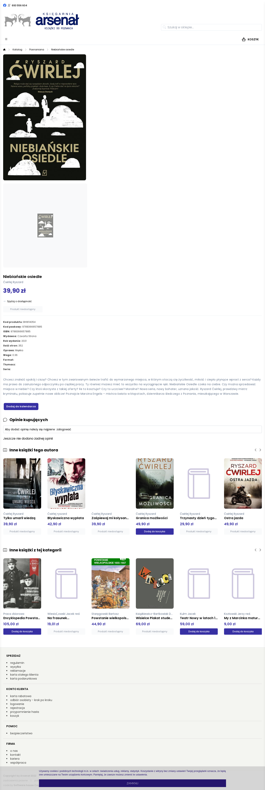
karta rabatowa (20, 696)
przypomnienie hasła (24, 712)
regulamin (17, 663)
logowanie (17, 704)
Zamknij (132, 783)
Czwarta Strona (27, 336)
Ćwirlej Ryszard (13, 282)
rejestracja (17, 708)
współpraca (18, 763)
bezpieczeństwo (21, 733)
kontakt (15, 755)
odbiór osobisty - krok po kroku (31, 700)
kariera (14, 759)
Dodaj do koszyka (154, 531)
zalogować (64, 429)
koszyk (14, 716)
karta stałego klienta (24, 675)
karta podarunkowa (23, 679)
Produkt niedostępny (22, 309)
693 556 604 (19, 5)
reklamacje (18, 671)
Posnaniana (36, 49)
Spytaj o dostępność (19, 301)
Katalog (17, 49)
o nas (14, 751)
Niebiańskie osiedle (62, 49)
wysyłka (15, 667)
